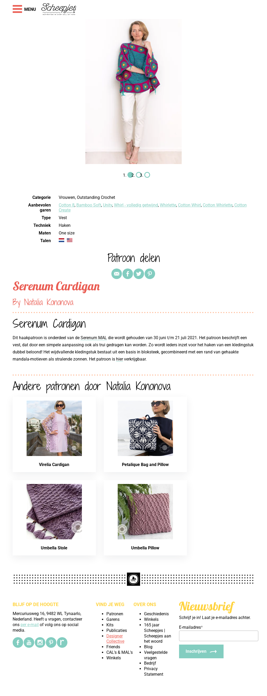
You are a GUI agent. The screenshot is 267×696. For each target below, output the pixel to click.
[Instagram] (40, 642)
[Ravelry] (62, 642)
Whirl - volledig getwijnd (136, 205)
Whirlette (168, 205)
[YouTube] (29, 642)
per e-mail (30, 624)
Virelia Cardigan (54, 464)
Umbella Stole (54, 547)
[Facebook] (18, 642)
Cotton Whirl (189, 205)
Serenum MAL (94, 337)
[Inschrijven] (201, 651)
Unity (107, 205)
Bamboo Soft (88, 205)
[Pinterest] (51, 642)
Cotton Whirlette (218, 205)
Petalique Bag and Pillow (145, 464)
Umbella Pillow (145, 547)
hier (119, 359)
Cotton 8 (67, 205)
